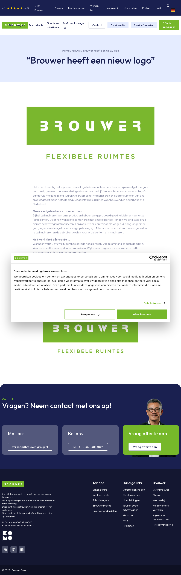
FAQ (158, 8)
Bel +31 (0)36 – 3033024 (87, 447)
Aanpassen (90, 314)
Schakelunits (36, 25)
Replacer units (100, 495)
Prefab (146, 8)
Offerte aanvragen (168, 25)
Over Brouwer (161, 489)
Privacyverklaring (163, 520)
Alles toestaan (142, 314)
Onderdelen (130, 8)
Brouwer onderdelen (104, 511)
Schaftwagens (17, 25)
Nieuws (59, 8)
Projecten (128, 525)
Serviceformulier (143, 25)
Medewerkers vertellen (165, 505)
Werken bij (158, 500)
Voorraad (112, 8)
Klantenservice (76, 8)
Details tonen (152, 302)
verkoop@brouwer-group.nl (30, 447)
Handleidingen (131, 500)
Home (66, 50)
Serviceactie (118, 25)
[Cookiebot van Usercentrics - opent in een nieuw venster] (151, 258)
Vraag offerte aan (145, 447)
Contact (97, 25)
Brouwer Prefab (102, 505)
